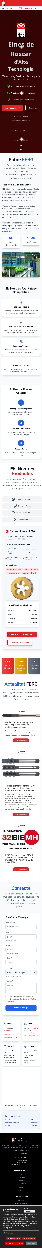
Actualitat (21, 1187)
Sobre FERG (21, 1177)
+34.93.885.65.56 (11, 1037)
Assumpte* (9, 968)
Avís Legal (21, 1200)
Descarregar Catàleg (22, 634)
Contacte (21, 1190)
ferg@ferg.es (27, 8)
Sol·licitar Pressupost (20, 642)
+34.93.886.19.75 (9, 1035)
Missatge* (9, 981)
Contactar (33, 108)
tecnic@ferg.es (33, 1035)
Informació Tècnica (21, 1184)
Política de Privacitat (21, 1203)
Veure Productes (12, 108)
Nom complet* (10, 922)
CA (35, 8)
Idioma (26, 1209)
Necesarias (9, 1233)
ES (38, 8)
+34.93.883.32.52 (11, 8)
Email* (7, 933)
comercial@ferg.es (30, 1033)
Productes (21, 1181)
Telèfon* (8, 958)
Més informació (21, 740)
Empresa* (9, 945)
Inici (21, 1174)
